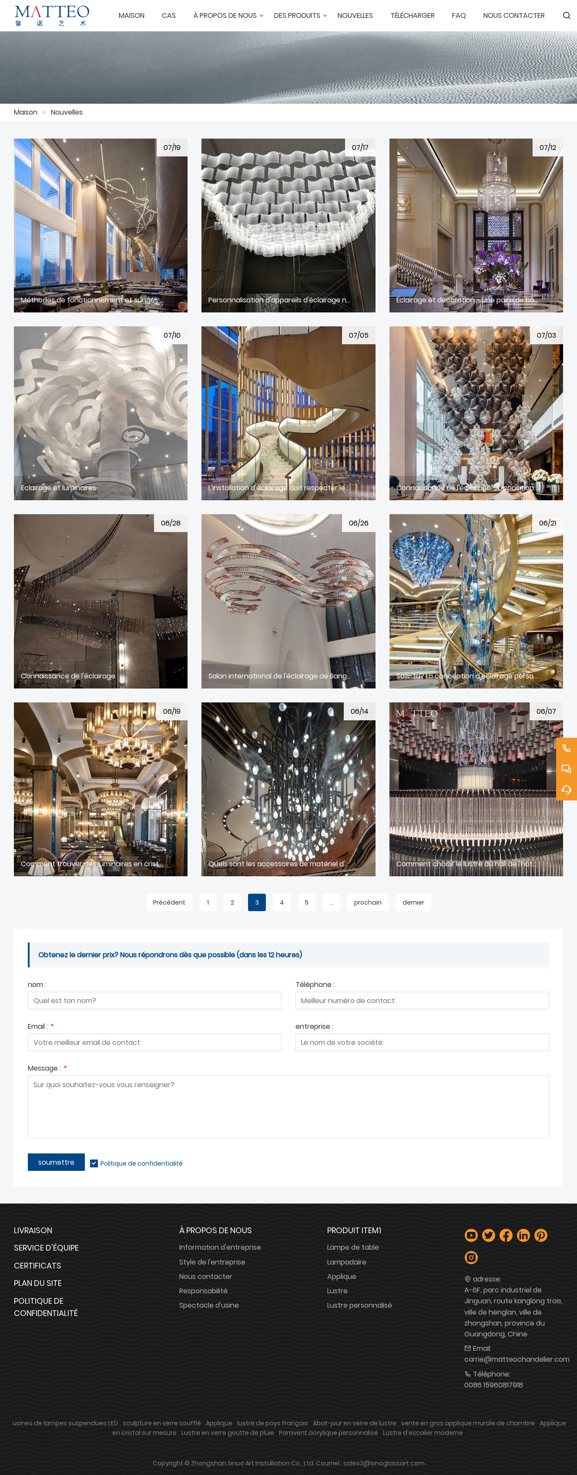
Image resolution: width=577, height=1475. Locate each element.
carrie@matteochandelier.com (517, 1359)
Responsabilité (203, 1291)
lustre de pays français (272, 1423)
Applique (341, 1277)
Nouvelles (67, 112)
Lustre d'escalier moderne (423, 1432)
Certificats (37, 1265)
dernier (413, 902)
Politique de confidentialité (142, 1163)
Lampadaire (346, 1262)
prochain (368, 902)
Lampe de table (353, 1247)
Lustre (337, 1291)
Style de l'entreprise (212, 1262)
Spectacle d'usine (209, 1305)
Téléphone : (315, 985)
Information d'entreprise (220, 1247)
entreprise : (314, 1027)
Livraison (33, 1230)
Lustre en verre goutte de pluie (227, 1432)
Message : (47, 1069)
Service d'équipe (46, 1247)
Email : (40, 1027)
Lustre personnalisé (359, 1305)
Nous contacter (205, 1277)
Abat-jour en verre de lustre (354, 1423)
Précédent (169, 902)
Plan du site (38, 1283)
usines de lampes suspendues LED (65, 1423)
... (331, 902)
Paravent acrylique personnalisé (328, 1432)
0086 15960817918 (493, 1385)
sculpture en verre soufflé (162, 1423)
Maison (25, 112)
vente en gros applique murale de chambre (468, 1423)
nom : (37, 985)
